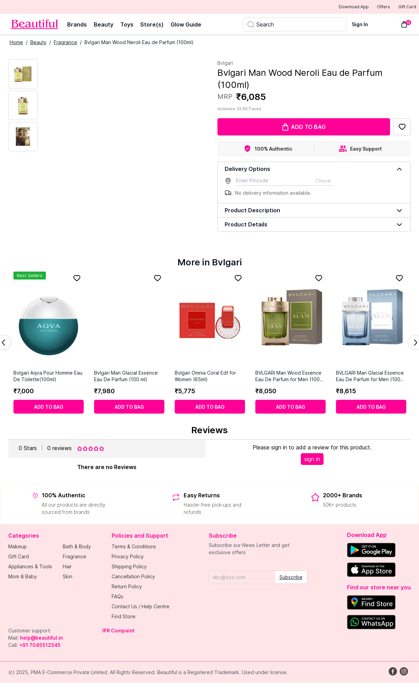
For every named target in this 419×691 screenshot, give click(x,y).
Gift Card (402, 7)
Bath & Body (77, 547)
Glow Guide (186, 25)
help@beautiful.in (41, 638)
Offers (371, 7)
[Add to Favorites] (402, 127)
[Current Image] (23, 74)
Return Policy (127, 587)
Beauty (103, 25)
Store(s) (152, 25)
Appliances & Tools (30, 567)
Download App (335, 7)
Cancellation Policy (133, 577)
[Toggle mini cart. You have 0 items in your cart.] (404, 25)
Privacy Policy (128, 557)
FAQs (117, 597)
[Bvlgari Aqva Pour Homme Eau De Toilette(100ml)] (48, 321)
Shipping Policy (129, 567)
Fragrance (65, 43)
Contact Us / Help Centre (141, 607)
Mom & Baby (22, 577)
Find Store (123, 617)
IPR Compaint (118, 631)
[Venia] (34, 25)
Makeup (17, 547)
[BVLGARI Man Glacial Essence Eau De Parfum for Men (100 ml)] (371, 321)
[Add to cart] (48, 407)
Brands (77, 25)
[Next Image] (23, 106)
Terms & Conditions (134, 547)
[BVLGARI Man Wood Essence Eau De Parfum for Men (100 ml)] (290, 321)
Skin (67, 577)
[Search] (294, 25)
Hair (67, 567)
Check (323, 181)
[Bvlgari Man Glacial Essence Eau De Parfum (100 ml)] (129, 321)
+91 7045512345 (40, 646)
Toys (126, 25)
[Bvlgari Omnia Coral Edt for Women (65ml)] (210, 321)
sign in (312, 459)
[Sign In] (364, 25)
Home (16, 43)
